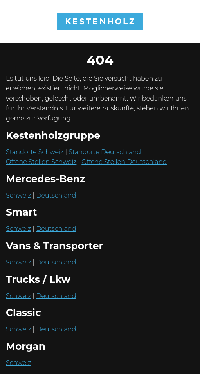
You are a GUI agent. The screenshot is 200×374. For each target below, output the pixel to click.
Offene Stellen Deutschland (124, 161)
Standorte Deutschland (104, 152)
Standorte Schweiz (34, 152)
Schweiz (18, 195)
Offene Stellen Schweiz (41, 161)
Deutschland (56, 195)
